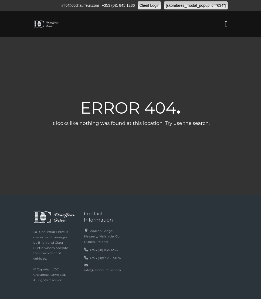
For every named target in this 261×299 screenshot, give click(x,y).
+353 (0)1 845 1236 (118, 5)
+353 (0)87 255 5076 (105, 258)
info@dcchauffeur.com (80, 5)
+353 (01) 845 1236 (104, 250)
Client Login (150, 5)
